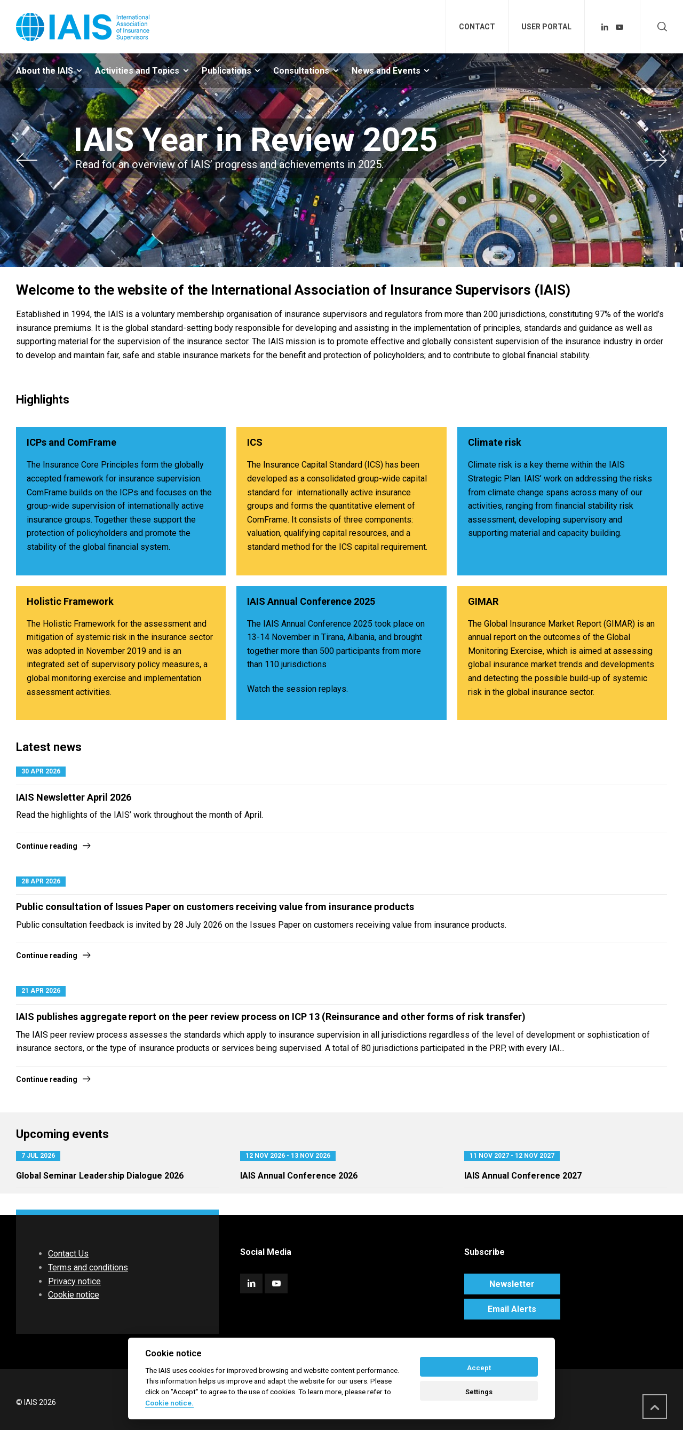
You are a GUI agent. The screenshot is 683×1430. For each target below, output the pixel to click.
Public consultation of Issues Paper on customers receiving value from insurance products (215, 906)
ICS (255, 442)
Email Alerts (512, 1309)
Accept (479, 1368)
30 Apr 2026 (40, 771)
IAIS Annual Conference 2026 (299, 1176)
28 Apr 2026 (40, 881)
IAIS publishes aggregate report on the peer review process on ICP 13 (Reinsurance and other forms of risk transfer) (271, 1016)
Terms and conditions (88, 1267)
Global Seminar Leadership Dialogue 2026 (100, 1176)
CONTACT (477, 26)
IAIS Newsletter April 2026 (73, 797)
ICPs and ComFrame (71, 442)
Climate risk (494, 442)
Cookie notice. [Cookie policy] (169, 1403)
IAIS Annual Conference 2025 (311, 601)
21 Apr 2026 (40, 990)
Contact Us (68, 1254)
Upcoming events (62, 1134)
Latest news (49, 747)
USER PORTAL (546, 26)
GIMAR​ (483, 601)
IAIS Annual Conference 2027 (523, 1176)
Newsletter (512, 1284)
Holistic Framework (70, 601)
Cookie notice (73, 1295)
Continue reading (46, 846)
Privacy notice (74, 1281)
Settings (479, 1392)
